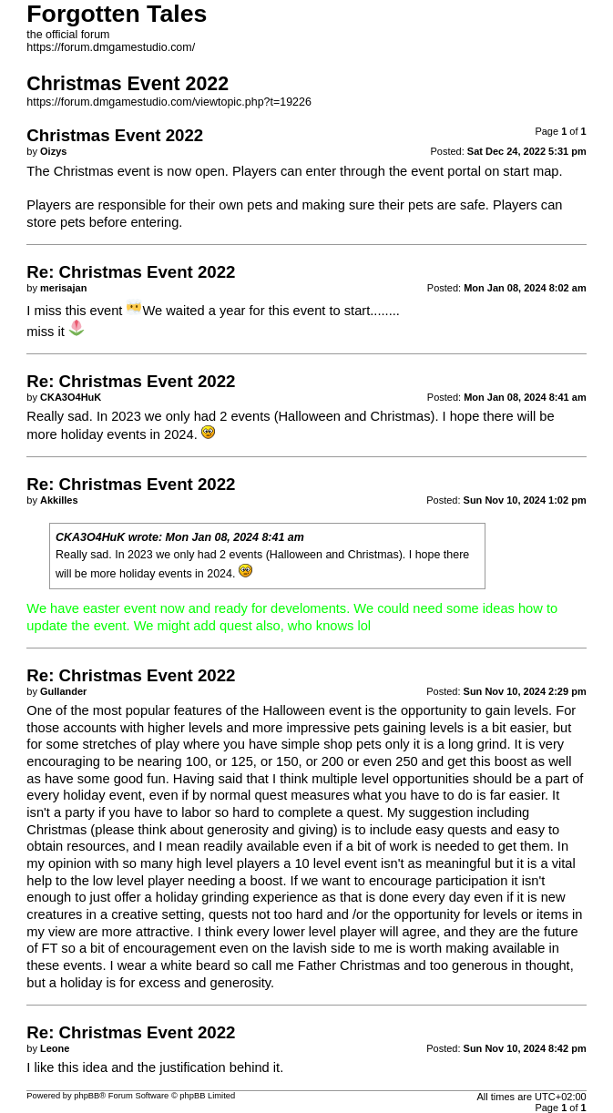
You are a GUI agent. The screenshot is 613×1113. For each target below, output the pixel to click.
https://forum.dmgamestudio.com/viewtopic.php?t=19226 (169, 102)
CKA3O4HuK (90, 537)
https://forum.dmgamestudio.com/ (110, 47)
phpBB (86, 1095)
